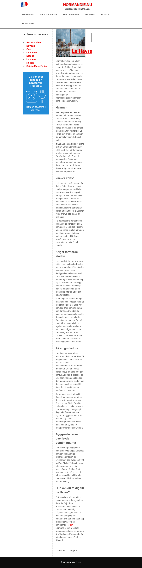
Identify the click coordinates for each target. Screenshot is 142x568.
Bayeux (30, 46)
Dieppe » (73, 550)
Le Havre (31, 59)
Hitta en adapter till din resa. (36, 108)
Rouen (30, 63)
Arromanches (33, 42)
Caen (29, 49)
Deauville (31, 52)
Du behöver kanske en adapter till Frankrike (36, 81)
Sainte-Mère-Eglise (36, 66)
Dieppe (30, 56)
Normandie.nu (77, 5)
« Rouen (61, 550)
